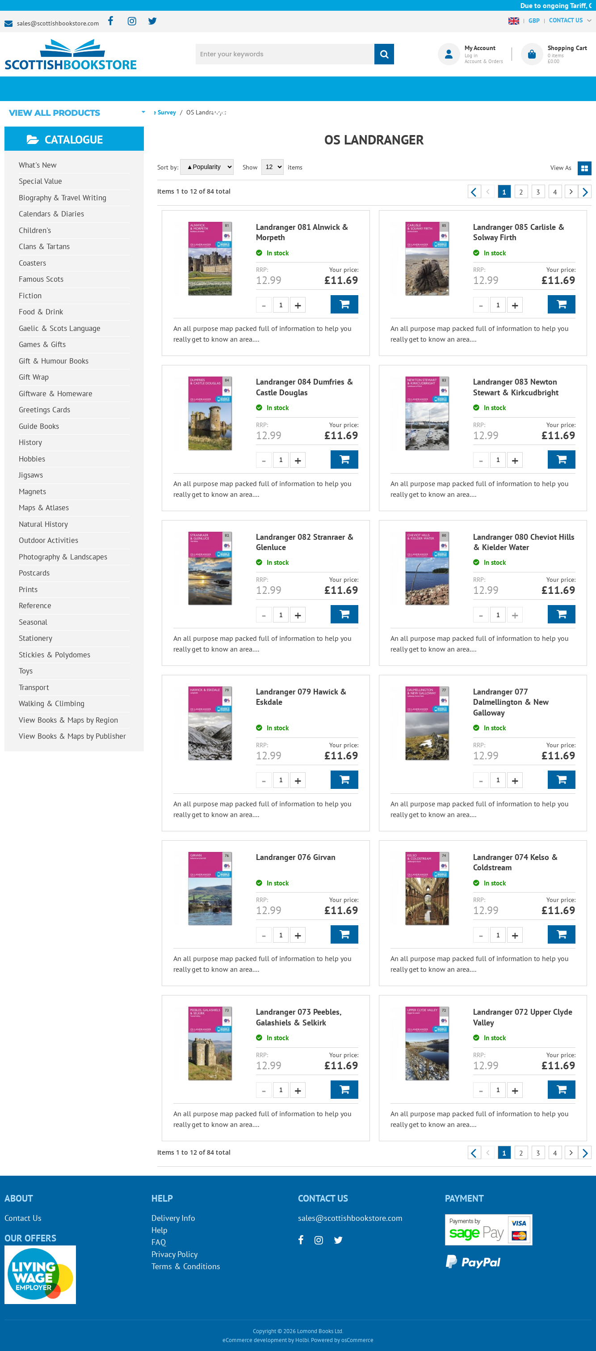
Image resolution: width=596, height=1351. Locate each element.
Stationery (35, 638)
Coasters (32, 263)
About (442, 88)
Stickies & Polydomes (54, 655)
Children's (35, 230)
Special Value (40, 181)
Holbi (302, 1340)
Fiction (30, 296)
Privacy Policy (174, 1254)
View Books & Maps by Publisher (72, 736)
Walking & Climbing (51, 703)
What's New (243, 88)
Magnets (32, 491)
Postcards (34, 573)
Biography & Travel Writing (62, 198)
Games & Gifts (42, 344)
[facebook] (108, 22)
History (30, 442)
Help (159, 1230)
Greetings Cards (44, 410)
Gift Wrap (34, 377)
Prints (28, 589)
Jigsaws (31, 475)
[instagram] (128, 22)
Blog (343, 88)
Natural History (43, 524)
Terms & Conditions (185, 1266)
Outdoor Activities (48, 540)
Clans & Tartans (44, 246)
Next (585, 191)
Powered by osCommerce (342, 1340)
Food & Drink (41, 312)
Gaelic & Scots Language (60, 328)
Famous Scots (41, 279)
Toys (26, 671)
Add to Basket (344, 304)
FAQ (158, 1242)
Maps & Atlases (44, 507)
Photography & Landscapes (63, 557)
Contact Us (23, 1218)
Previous (474, 191)
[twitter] (148, 22)
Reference (35, 605)
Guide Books (39, 426)
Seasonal (33, 622)
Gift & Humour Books (53, 361)
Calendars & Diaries (51, 214)
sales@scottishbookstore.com (58, 23)
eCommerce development (254, 1340)
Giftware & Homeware (55, 393)
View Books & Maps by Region (68, 720)
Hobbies (32, 459)
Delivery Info (173, 1218)
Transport (34, 687)
